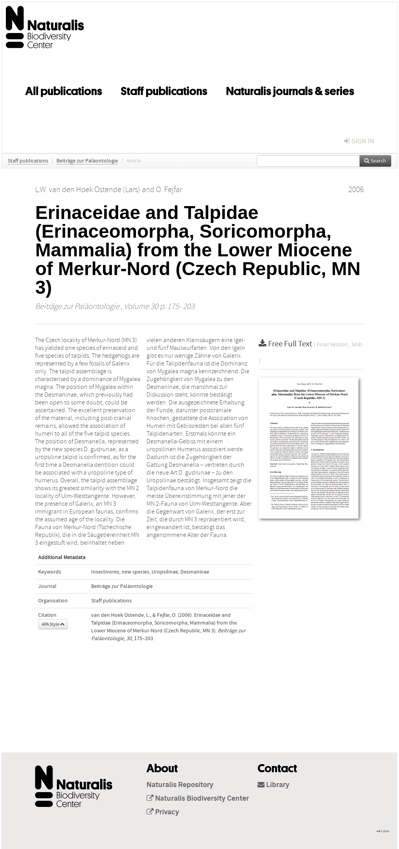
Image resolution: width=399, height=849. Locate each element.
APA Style (53, 624)
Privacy (163, 812)
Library (274, 785)
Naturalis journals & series (290, 89)
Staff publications (164, 89)
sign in (359, 141)
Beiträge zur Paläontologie (87, 161)
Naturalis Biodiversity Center (198, 798)
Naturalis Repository (180, 785)
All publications (63, 89)
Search (375, 161)
